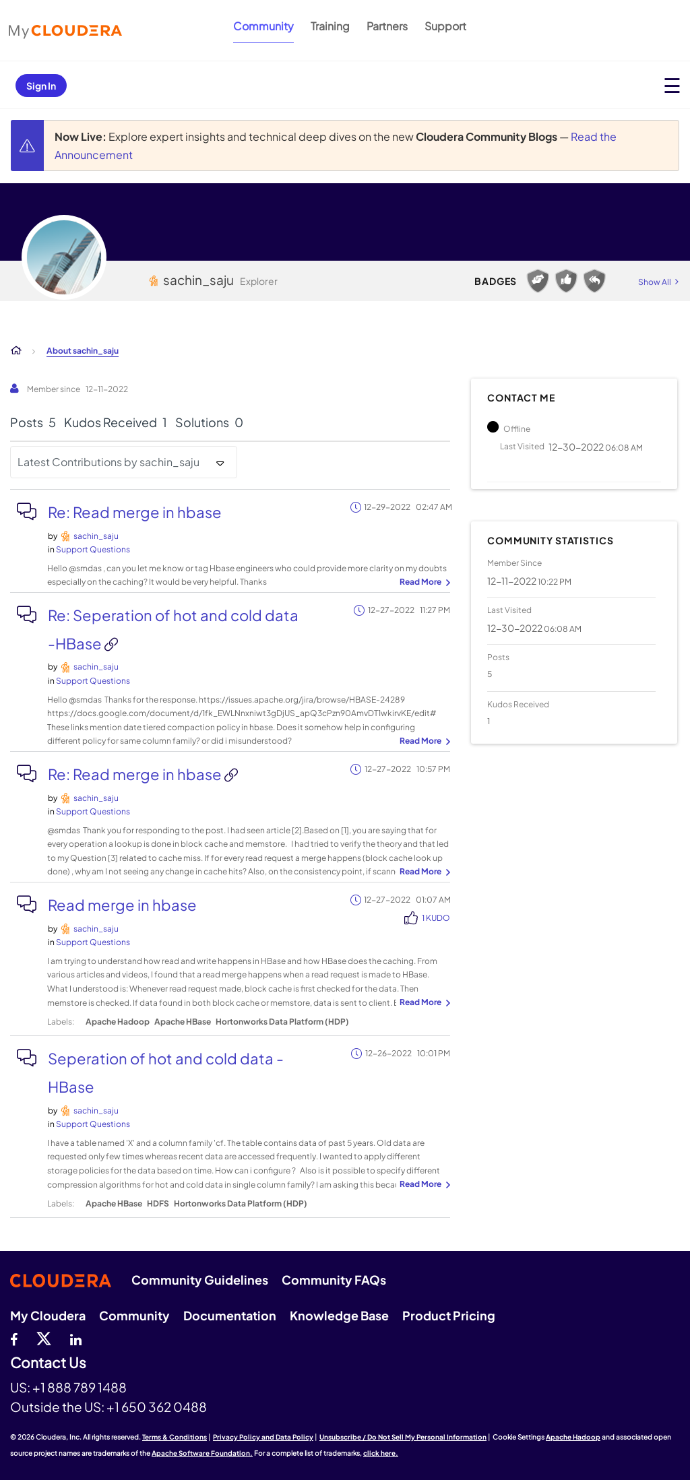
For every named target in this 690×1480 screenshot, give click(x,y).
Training (330, 26)
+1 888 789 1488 (79, 1387)
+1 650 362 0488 (156, 1406)
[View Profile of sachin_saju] (96, 536)
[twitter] (44, 1338)
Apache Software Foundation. (202, 1453)
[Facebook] (14, 1338)
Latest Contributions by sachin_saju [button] (108, 462)
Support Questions (93, 549)
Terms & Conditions (174, 1437)
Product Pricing (448, 1315)
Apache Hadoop (118, 1022)
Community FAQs (334, 1279)
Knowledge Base (339, 1315)
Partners (387, 26)
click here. (380, 1453)
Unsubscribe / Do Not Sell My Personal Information (403, 1437)
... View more (423, 582)
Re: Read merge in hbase (135, 512)
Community (263, 26)
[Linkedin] (76, 1338)
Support (445, 26)
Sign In (41, 85)
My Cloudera (48, 1315)
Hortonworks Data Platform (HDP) (282, 1022)
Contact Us (48, 1363)
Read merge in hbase (122, 904)
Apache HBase (182, 1022)
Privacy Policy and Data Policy (263, 1437)
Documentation (229, 1315)
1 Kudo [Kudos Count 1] (436, 918)
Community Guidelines (199, 1279)
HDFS (158, 1203)
